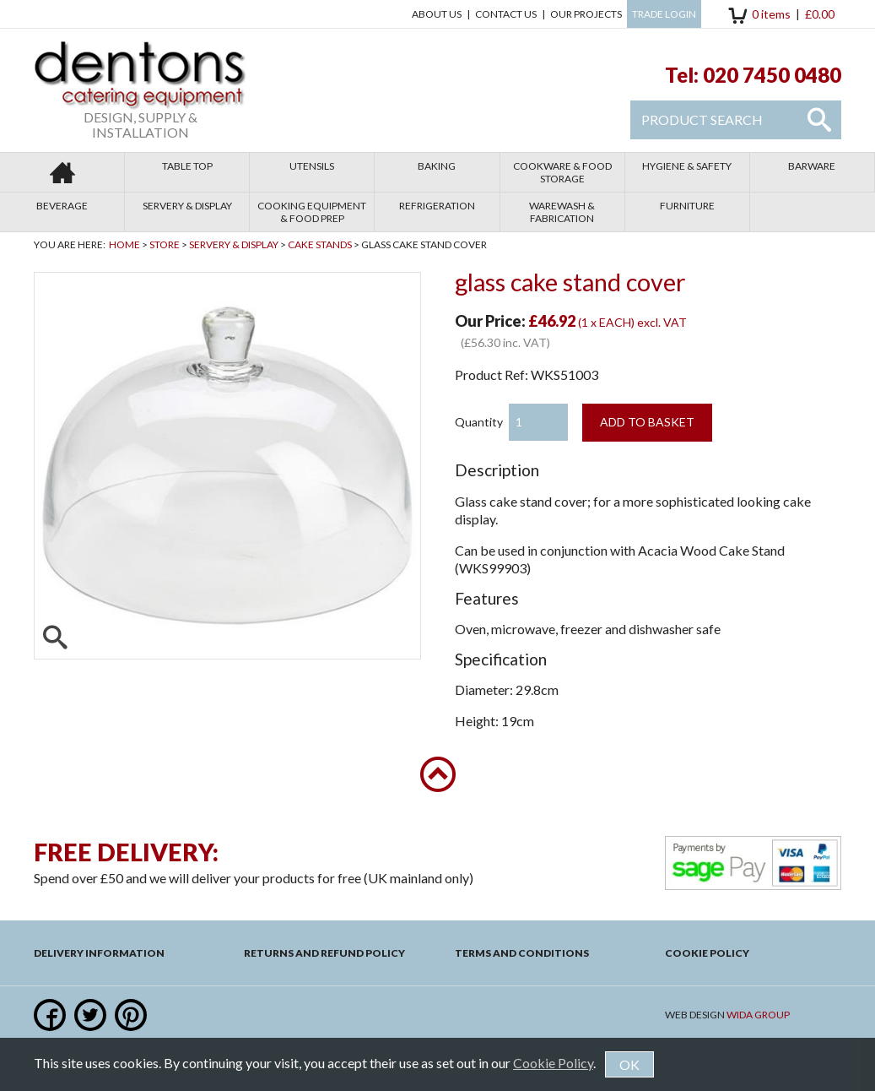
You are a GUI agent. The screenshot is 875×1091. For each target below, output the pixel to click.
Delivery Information (99, 953)
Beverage (62, 205)
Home (124, 244)
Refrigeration (437, 205)
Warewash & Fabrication (562, 212)
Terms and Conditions (522, 953)
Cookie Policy (707, 953)
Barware (811, 166)
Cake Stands (320, 244)
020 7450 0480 (772, 74)
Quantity (479, 422)
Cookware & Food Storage (562, 172)
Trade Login (664, 14)
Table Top (187, 166)
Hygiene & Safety (687, 166)
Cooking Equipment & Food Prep (311, 212)
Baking (437, 166)
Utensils (311, 166)
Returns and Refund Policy (324, 953)
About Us (437, 14)
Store (164, 244)
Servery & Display (187, 205)
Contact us (506, 14)
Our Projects (586, 14)
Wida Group (758, 1014)
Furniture (687, 205)
